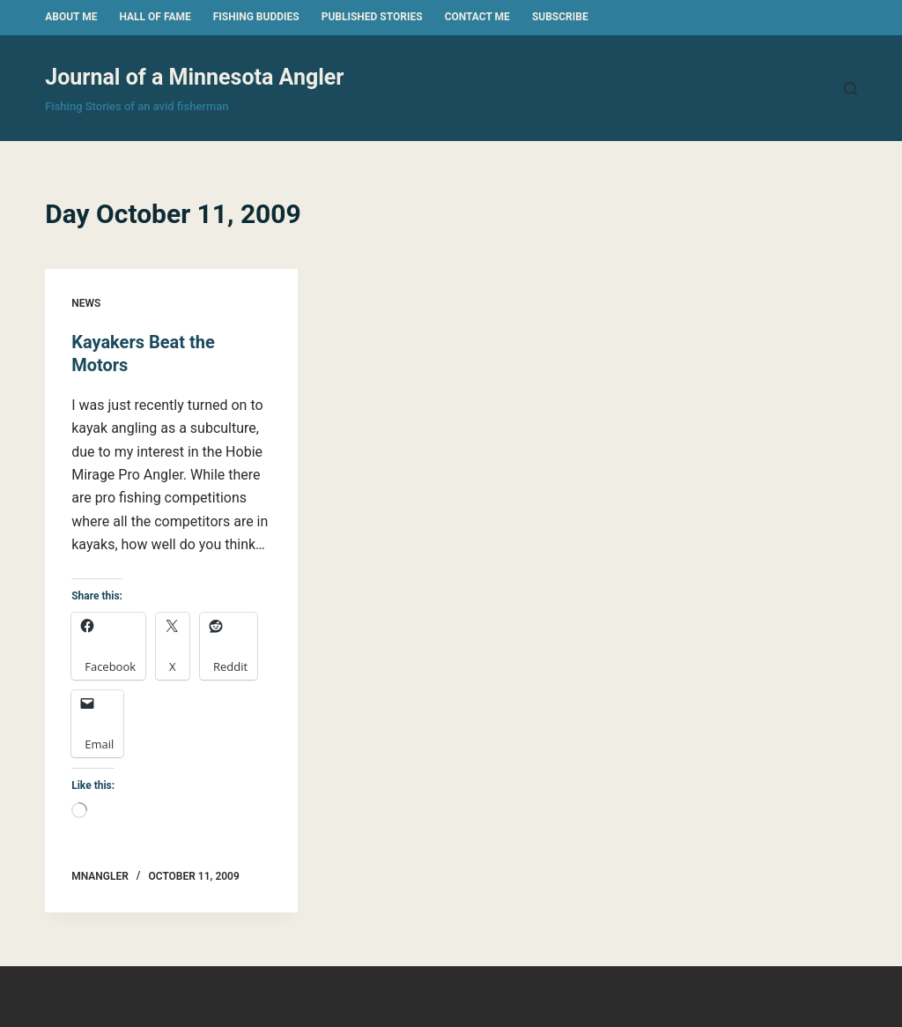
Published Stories (372, 17)
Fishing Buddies (256, 17)
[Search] (850, 88)
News (85, 303)
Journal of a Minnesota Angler (194, 77)
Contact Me (477, 17)
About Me (71, 17)
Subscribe (560, 17)
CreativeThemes (334, 996)
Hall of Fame (154, 17)
